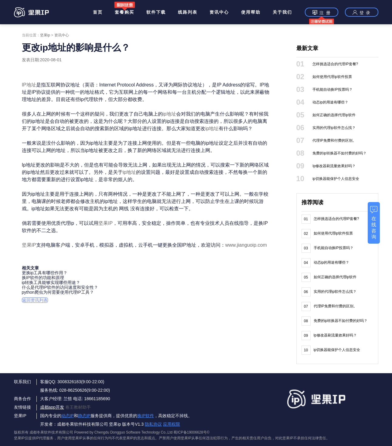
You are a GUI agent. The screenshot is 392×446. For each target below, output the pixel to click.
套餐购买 (124, 12)
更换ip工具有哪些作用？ (45, 272)
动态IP (67, 415)
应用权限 (171, 424)
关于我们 (282, 12)
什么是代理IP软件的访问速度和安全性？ (60, 287)
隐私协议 (153, 424)
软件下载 (156, 12)
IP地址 (29, 84)
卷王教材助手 (78, 407)
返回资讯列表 (35, 300)
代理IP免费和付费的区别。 (334, 140)
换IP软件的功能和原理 (43, 277)
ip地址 (169, 114)
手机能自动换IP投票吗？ (332, 89)
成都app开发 (52, 407)
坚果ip (45, 35)
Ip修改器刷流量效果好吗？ (334, 166)
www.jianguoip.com (246, 245)
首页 (98, 12)
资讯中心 (219, 12)
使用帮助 (251, 12)
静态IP (84, 415)
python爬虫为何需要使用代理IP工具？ (58, 292)
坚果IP (105, 223)
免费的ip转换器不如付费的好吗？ (339, 153)
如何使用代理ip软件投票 (332, 77)
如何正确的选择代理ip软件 (333, 115)
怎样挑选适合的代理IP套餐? (335, 64)
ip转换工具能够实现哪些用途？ (51, 282)
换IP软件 (145, 415)
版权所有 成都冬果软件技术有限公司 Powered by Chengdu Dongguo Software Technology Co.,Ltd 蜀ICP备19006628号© (112, 432)
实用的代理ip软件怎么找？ (333, 128)
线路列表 (187, 12)
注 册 (321, 13)
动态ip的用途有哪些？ (330, 102)
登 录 (361, 12)
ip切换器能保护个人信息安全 (335, 179)
